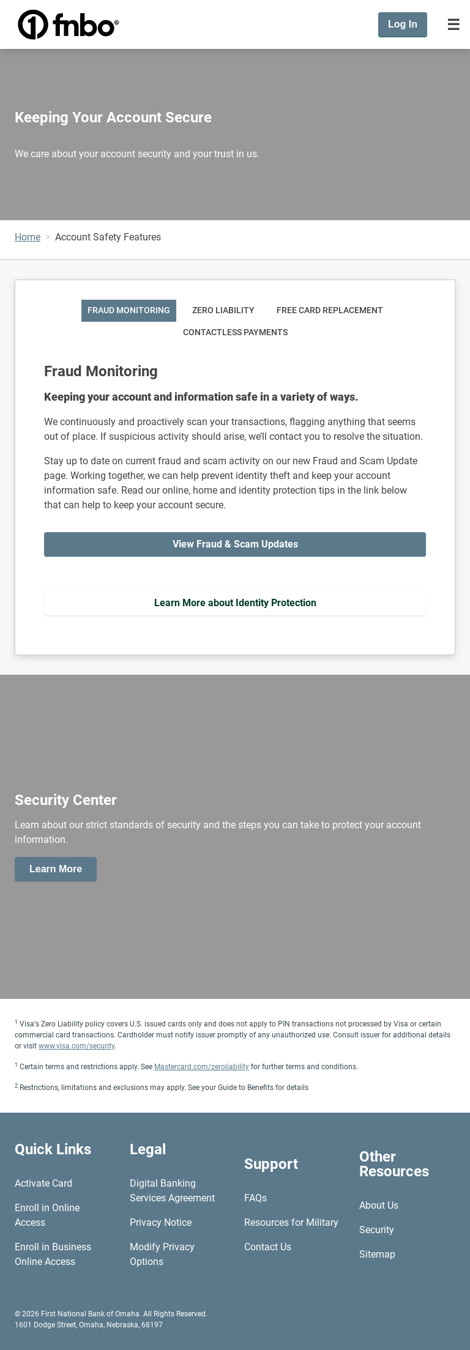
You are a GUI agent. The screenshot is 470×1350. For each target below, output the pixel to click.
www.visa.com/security (76, 1046)
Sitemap (377, 1254)
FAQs (255, 1198)
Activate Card (43, 1183)
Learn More (55, 869)
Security (376, 1230)
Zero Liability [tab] (223, 310)
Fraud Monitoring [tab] (129, 310)
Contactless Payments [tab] (235, 332)
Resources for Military (291, 1222)
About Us (378, 1205)
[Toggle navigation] (453, 24)
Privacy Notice (161, 1222)
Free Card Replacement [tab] (330, 310)
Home (27, 237)
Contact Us (267, 1247)
